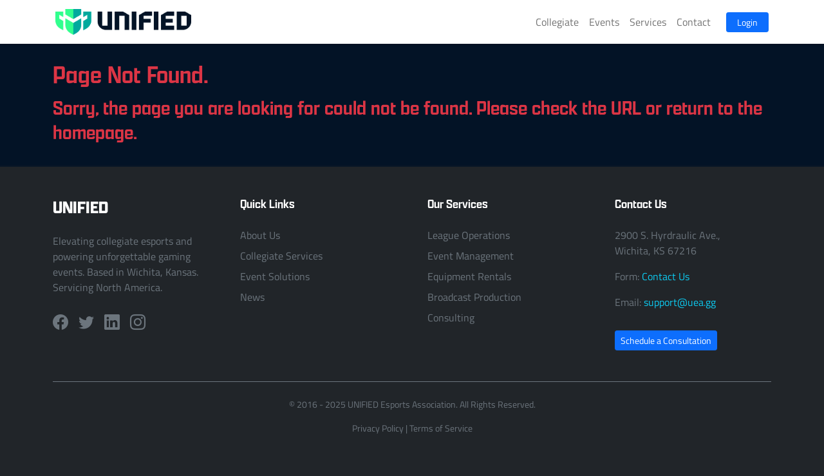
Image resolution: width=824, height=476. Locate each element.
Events (604, 22)
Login (747, 22)
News (252, 297)
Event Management (470, 255)
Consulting (450, 317)
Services (648, 22)
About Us (260, 235)
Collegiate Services (281, 255)
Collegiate (557, 22)
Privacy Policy (378, 428)
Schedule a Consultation (666, 340)
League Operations (468, 235)
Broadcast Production (474, 297)
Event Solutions (275, 276)
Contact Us (665, 276)
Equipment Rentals (469, 276)
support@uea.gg (680, 302)
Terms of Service (441, 428)
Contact (694, 22)
